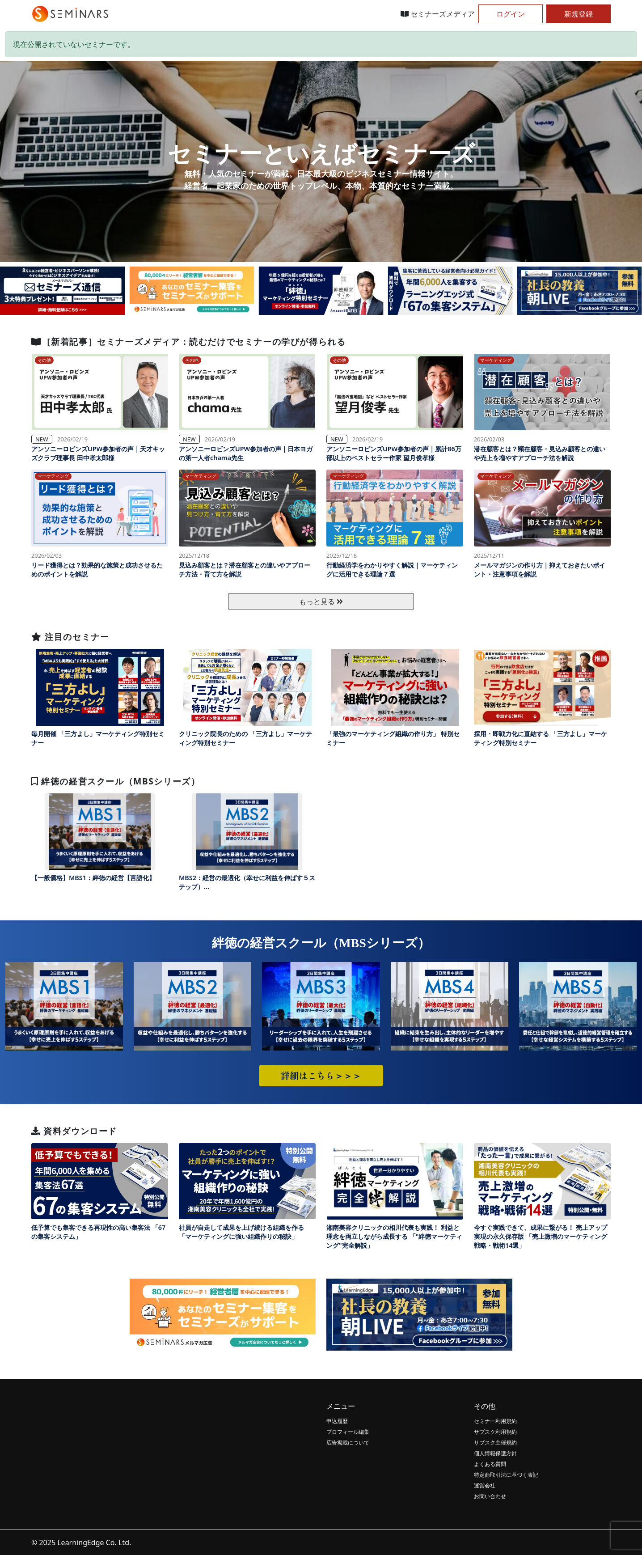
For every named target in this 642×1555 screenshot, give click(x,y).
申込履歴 (337, 1421)
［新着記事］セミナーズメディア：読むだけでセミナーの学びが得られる (188, 341)
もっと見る (321, 601)
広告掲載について (347, 1442)
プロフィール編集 (347, 1432)
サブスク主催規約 (495, 1442)
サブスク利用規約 (495, 1432)
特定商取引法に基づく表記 (506, 1475)
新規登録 (578, 14)
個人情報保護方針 (495, 1453)
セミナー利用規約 (495, 1421)
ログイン (510, 14)
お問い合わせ (490, 1496)
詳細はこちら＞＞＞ (321, 1075)
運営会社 (484, 1485)
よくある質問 (490, 1464)
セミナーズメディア (438, 14)
